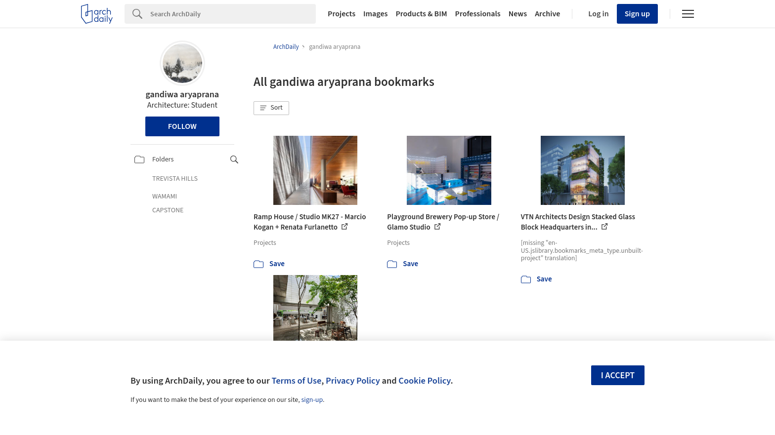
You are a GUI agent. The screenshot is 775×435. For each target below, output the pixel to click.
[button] (271, 108)
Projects (341, 14)
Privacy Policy (353, 380)
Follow (182, 126)
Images (375, 14)
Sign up (637, 13)
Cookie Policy (424, 380)
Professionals (478, 14)
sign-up (312, 400)
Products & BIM (421, 14)
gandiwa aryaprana (182, 94)
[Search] (233, 14)
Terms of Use (296, 380)
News (518, 14)
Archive (547, 14)
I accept (618, 375)
